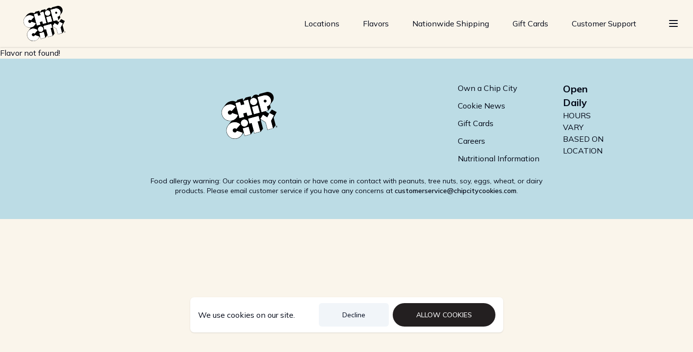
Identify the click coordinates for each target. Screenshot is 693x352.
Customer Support (604, 23)
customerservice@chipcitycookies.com (455, 190)
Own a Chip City (487, 88)
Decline (353, 314)
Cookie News (481, 105)
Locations (321, 23)
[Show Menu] (673, 23)
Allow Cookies (444, 314)
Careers (471, 141)
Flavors (376, 23)
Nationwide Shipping (450, 23)
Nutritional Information (498, 158)
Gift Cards (530, 23)
